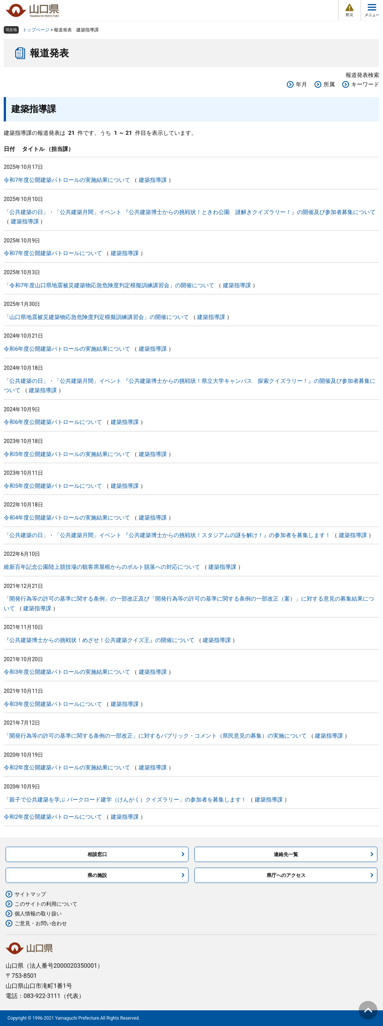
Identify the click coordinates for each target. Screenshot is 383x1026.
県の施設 (97, 875)
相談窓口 (97, 854)
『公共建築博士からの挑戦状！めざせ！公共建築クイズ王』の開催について (99, 640)
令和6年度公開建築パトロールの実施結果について (67, 348)
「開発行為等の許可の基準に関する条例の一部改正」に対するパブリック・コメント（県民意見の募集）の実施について (155, 735)
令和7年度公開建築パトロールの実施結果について (67, 180)
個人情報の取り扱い (38, 914)
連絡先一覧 (286, 854)
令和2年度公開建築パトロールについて (53, 816)
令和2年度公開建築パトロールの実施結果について (67, 767)
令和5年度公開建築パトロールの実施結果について (67, 454)
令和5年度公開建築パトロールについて (53, 486)
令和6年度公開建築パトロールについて (53, 422)
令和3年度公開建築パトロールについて (53, 704)
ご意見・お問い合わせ (41, 923)
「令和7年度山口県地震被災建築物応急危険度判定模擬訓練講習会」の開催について (109, 285)
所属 (329, 84)
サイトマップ (30, 894)
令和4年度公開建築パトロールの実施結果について (67, 517)
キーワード (365, 84)
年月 (301, 84)
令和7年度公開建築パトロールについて (53, 253)
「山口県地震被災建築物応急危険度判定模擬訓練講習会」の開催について (96, 317)
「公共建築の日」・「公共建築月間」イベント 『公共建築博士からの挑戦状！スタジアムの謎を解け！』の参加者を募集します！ (167, 535)
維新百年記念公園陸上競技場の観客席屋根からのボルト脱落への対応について (102, 567)
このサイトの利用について (46, 904)
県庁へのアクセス (286, 875)
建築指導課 (153, 180)
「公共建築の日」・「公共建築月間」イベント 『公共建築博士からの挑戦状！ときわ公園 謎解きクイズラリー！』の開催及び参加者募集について (190, 212)
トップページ (35, 29)
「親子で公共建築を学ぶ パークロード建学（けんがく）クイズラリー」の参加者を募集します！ (125, 799)
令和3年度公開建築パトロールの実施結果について (67, 672)
